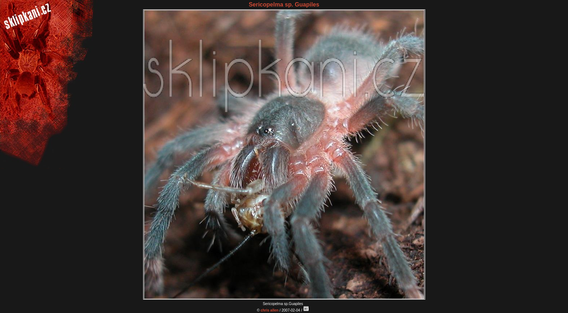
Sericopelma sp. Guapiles (284, 4)
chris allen (269, 310)
